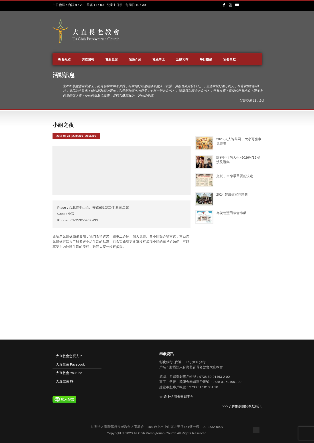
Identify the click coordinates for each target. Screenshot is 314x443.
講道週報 (88, 59)
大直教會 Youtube (69, 373)
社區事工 (158, 59)
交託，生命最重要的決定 (234, 176)
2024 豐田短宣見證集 (232, 194)
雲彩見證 (111, 59)
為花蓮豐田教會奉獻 (231, 213)
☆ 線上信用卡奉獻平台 (176, 396)
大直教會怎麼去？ (69, 356)
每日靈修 (206, 59)
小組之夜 (63, 125)
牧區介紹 (135, 59)
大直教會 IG (65, 381)
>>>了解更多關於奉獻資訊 (241, 406)
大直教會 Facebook (70, 364)
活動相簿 (182, 59)
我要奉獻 (229, 59)
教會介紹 (64, 59)
